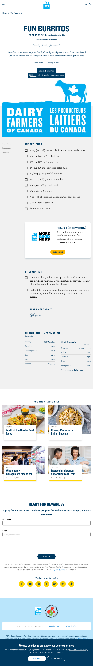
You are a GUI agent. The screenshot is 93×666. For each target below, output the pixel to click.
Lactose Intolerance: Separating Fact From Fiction (63, 474)
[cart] (86, 3)
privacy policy (59, 569)
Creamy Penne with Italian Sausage (62, 432)
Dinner (36, 46)
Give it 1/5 (29, 35)
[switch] (46, 75)
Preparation (6, 148)
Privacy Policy (35, 652)
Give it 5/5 (42, 35)
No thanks (56, 659)
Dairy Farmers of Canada (46, 5)
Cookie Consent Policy (78, 649)
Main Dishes (54, 46)
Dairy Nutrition (55, 626)
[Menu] (3, 3)
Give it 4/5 (39, 35)
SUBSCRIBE (58, 252)
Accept (37, 659)
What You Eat (71, 626)
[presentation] (46, 545)
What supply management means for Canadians (19, 474)
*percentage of (72, 370)
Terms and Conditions (54, 652)
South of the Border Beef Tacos (20, 432)
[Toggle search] (90, 3)
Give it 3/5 (36, 35)
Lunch (44, 46)
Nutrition (5, 152)
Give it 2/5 (33, 35)
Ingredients (6, 144)
